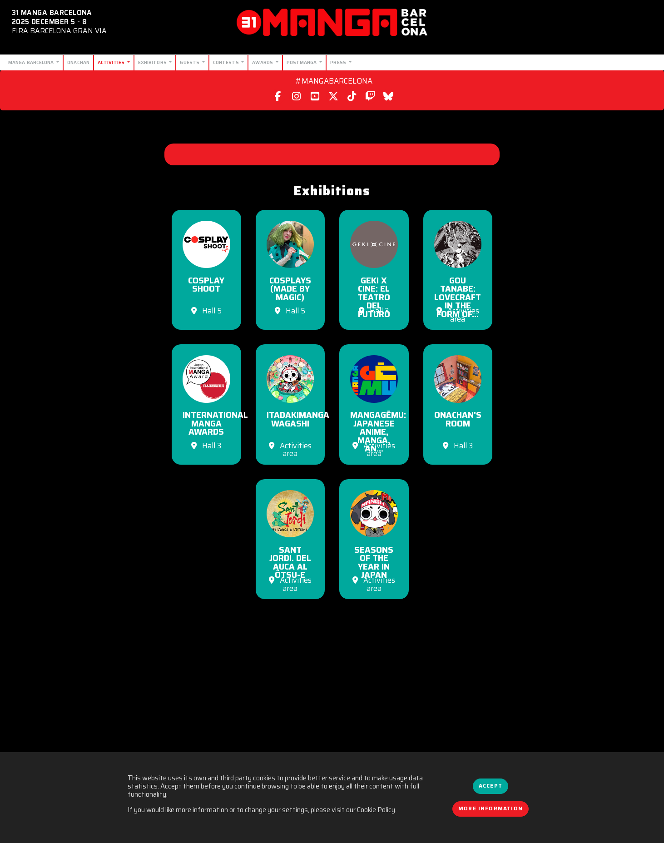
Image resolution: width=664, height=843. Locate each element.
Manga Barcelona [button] (31, 62)
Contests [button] (226, 62)
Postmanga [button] (302, 62)
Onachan (78, 62)
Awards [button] (263, 62)
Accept (490, 786)
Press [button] (338, 62)
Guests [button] (190, 62)
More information (490, 808)
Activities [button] (112, 62)
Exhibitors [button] (153, 62)
